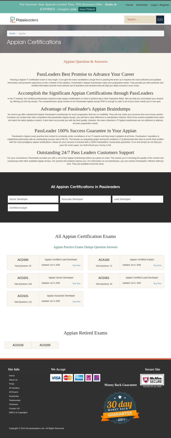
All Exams (13, 392)
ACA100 (104, 259)
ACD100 (18, 345)
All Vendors (14, 388)
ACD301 (104, 278)
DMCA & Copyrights (18, 412)
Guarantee (14, 396)
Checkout (13, 404)
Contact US (14, 408)
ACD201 (23, 278)
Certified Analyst (18, 207)
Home (12, 33)
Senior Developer (18, 199)
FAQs (11, 384)
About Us (13, 380)
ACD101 (23, 296)
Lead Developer (122, 199)
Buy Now (76, 265)
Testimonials (15, 400)
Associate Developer (72, 199)
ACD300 (23, 259)
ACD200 (45, 345)
